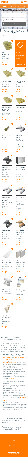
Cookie (14, 448)
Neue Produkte (20, 64)
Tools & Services (14, 6)
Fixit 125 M (9, 359)
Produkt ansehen (5, 63)
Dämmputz (12, 378)
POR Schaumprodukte (12, 380)
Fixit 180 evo (7, 357)
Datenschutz (13, 443)
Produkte (3, 6)
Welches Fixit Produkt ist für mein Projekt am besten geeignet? (12, 420)
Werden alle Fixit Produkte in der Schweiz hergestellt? (12, 428)
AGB (14, 440)
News (25, 6)
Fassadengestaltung (9, 362)
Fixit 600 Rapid (19, 357)
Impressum (14, 437)
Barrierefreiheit (13, 445)
